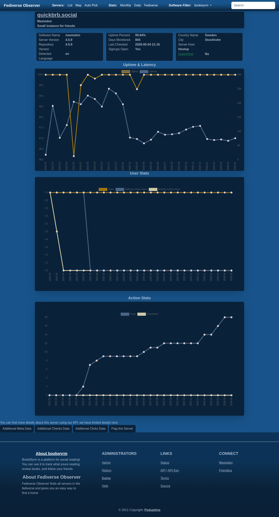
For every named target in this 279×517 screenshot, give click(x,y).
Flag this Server (122, 428)
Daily (137, 5)
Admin (106, 462)
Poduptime (152, 510)
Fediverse (151, 5)
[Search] (253, 5)
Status (164, 462)
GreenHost (185, 54)
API (162, 470)
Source (165, 486)
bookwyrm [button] (201, 5)
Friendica (225, 470)
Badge (106, 478)
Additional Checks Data (53, 428)
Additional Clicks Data (90, 428)
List (70, 5)
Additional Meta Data (17, 428)
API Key (173, 470)
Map (78, 5)
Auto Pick (91, 5)
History (107, 470)
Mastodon (226, 462)
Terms (164, 478)
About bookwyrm (51, 453)
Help (105, 486)
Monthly (125, 5)
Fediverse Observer (22, 5)
